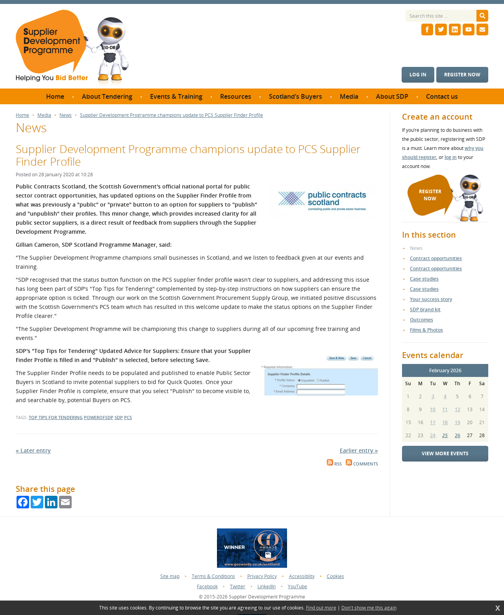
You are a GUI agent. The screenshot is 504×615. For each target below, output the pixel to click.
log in (451, 157)
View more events (445, 453)
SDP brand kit (425, 309)
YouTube (297, 586)
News (65, 115)
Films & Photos (426, 330)
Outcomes (421, 319)
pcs (128, 417)
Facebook (207, 586)
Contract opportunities (436, 258)
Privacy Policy (262, 576)
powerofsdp (98, 417)
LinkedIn (267, 586)
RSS (334, 464)
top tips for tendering (56, 417)
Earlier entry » (359, 450)
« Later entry (33, 450)
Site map (170, 576)
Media (44, 115)
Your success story (431, 299)
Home (22, 115)
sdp (119, 417)
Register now (462, 74)
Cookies (335, 576)
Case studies (424, 278)
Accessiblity (302, 576)
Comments (362, 464)
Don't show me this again (369, 608)
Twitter (237, 586)
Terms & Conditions (213, 576)
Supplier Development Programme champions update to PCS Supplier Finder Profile (171, 115)
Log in (418, 74)
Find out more (321, 608)
